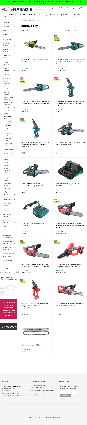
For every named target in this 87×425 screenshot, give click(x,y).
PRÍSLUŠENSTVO (7, 210)
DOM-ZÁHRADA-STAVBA (8, 215)
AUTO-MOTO (7, 75)
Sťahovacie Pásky (8, 184)
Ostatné (7, 188)
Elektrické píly (9, 139)
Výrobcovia (32, 14)
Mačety (6, 165)
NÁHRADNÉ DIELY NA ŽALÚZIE (8, 249)
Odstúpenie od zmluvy (77, 15)
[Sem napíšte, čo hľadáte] (45, 8)
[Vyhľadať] (34, 8)
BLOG (40, 14)
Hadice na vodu (7, 158)
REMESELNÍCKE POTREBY (7, 205)
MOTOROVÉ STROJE (6, 57)
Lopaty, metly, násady (6, 178)
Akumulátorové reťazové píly (9, 125)
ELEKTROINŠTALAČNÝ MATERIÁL (8, 255)
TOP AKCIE (6, 26)
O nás (46, 15)
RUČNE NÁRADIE (7, 199)
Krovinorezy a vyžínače (8, 104)
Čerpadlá (7, 84)
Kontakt (22, 14)
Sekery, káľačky (6, 93)
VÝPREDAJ (6, 35)
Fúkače (6, 195)
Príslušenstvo (9, 145)
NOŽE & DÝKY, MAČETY (7, 221)
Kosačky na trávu (8, 112)
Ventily (6, 162)
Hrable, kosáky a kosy (7, 171)
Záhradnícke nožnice (8, 88)
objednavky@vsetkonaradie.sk (9, 272)
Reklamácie (54, 14)
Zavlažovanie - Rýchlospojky (8, 152)
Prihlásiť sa (65, 395)
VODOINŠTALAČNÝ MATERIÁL (9, 242)
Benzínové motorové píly (9, 133)
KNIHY (4, 231)
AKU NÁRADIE (7, 39)
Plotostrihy (7, 108)
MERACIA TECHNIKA (6, 63)
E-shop (4, 15)
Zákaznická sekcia (12, 15)
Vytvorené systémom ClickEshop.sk (43, 424)
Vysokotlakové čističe (8, 98)
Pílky (5, 192)
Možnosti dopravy (64, 15)
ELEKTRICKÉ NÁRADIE (6, 44)
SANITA (5, 227)
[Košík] (80, 8)
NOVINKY (5, 31)
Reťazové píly (7, 117)
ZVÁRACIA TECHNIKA (6, 69)
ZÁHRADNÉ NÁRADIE (6, 80)
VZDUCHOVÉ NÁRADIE (7, 51)
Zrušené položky (8, 260)
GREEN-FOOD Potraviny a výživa (8, 236)
